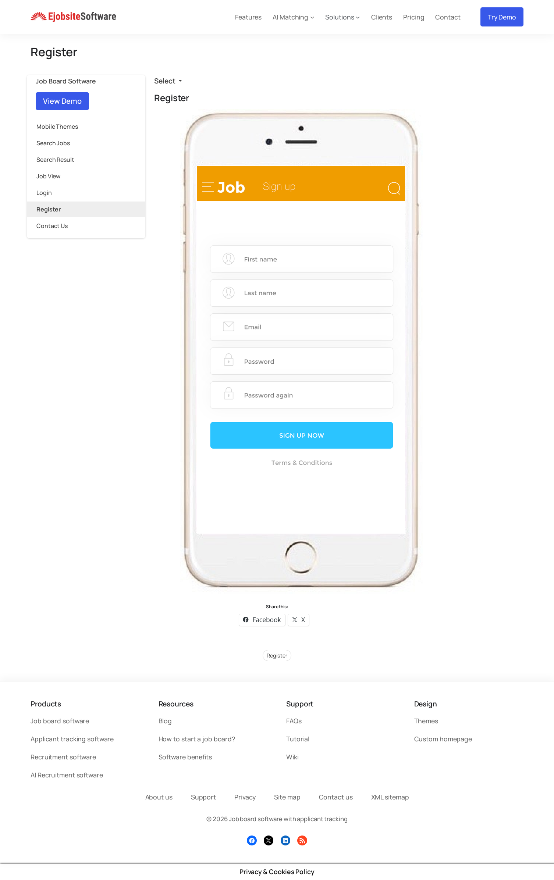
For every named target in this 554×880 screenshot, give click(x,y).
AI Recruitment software (67, 774)
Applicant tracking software (72, 738)
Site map (287, 796)
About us (159, 796)
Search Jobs (53, 143)
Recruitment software (63, 756)
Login (44, 193)
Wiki (292, 756)
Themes (426, 720)
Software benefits (185, 756)
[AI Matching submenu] (312, 17)
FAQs (294, 720)
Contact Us (52, 226)
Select (165, 81)
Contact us (336, 796)
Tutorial (297, 738)
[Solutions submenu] (358, 17)
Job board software (60, 720)
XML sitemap (390, 796)
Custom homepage (443, 738)
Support (203, 796)
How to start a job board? (197, 738)
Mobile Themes (57, 126)
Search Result (55, 160)
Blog (165, 720)
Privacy (245, 796)
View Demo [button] (62, 101)
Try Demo (502, 17)
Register (48, 209)
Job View (48, 176)
